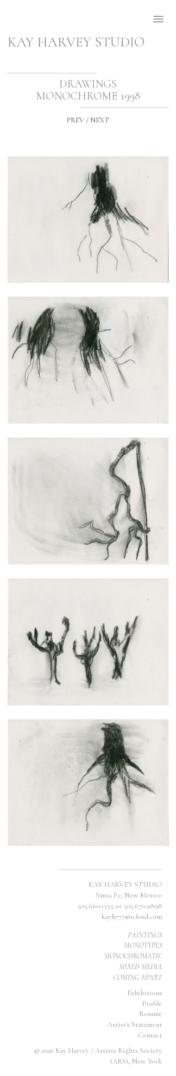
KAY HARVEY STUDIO (76, 42)
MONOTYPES (143, 945)
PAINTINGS (145, 935)
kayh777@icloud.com (131, 916)
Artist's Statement (134, 1024)
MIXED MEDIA (140, 966)
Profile (152, 1003)
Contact (150, 1035)
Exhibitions (144, 992)
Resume (150, 1013)
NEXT (99, 120)
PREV (75, 120)
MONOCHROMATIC (133, 956)
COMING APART (137, 977)
